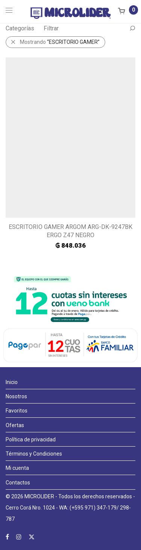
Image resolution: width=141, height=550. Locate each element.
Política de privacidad (31, 439)
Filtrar (51, 28)
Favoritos (16, 411)
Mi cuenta (17, 468)
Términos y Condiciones (34, 454)
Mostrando (60, 42)
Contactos (18, 483)
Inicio (12, 382)
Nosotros (16, 396)
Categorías (20, 28)
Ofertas (15, 425)
